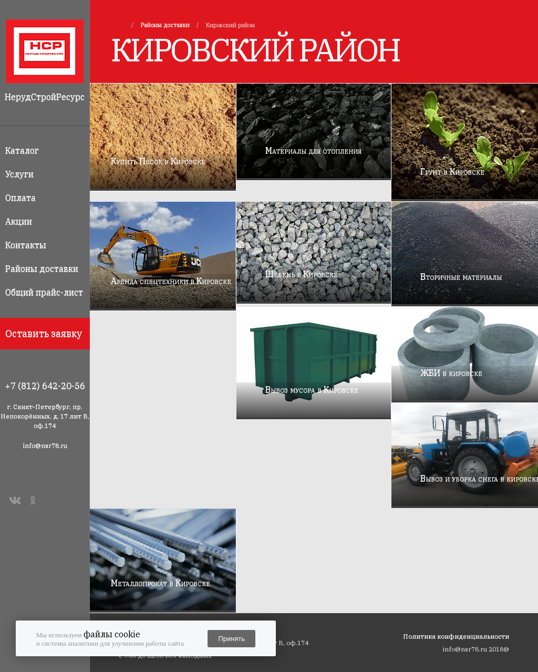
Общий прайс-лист (44, 292)
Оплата (20, 197)
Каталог (22, 150)
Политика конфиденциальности (456, 636)
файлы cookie (112, 634)
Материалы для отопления (313, 150)
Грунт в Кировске (452, 171)
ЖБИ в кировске (451, 372)
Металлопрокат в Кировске (160, 582)
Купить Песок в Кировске (158, 161)
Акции (18, 221)
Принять (231, 639)
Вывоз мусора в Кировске (311, 389)
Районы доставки (41, 268)
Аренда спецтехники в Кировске (171, 280)
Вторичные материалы (461, 276)
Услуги (19, 174)
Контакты (25, 245)
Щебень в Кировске (301, 273)
